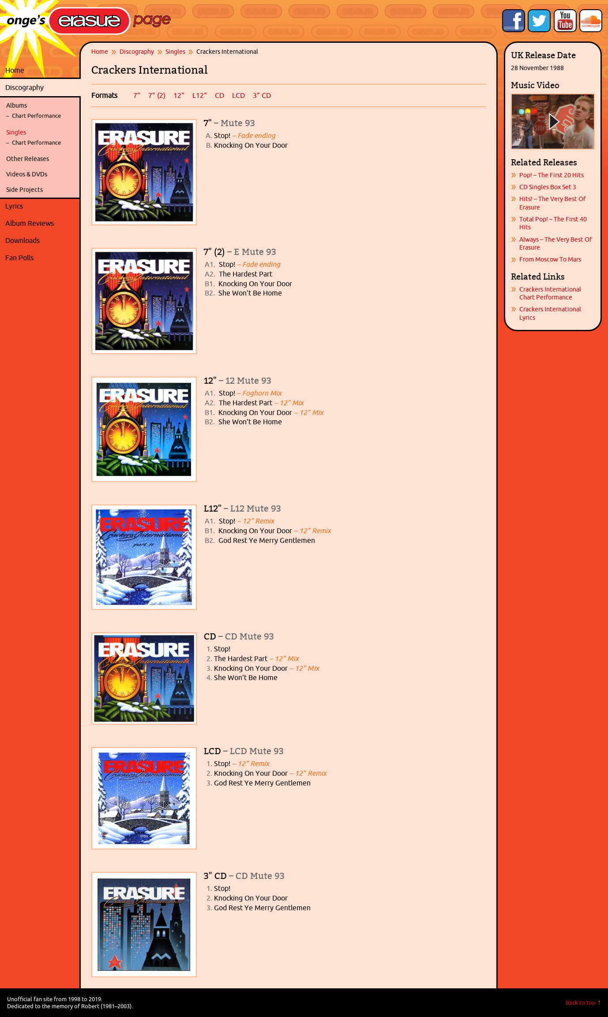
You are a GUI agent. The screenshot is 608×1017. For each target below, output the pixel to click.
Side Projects (24, 189)
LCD (238, 95)
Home (14, 70)
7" (136, 95)
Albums (16, 105)
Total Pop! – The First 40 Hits (553, 223)
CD (219, 95)
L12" (199, 95)
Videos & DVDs (26, 174)
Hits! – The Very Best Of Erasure (552, 202)
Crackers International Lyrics (550, 313)
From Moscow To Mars (550, 259)
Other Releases (27, 158)
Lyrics (40, 206)
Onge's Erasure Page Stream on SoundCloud (590, 20)
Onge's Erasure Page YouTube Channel (565, 20)
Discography (40, 88)
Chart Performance (36, 116)
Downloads (40, 241)
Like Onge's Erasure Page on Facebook (513, 20)
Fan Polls (40, 258)
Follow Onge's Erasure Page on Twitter (539, 20)
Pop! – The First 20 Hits (551, 175)
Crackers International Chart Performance (550, 293)
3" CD (262, 95)
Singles (16, 132)
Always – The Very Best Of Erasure (555, 243)
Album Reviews (29, 223)
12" (178, 95)
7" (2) (156, 95)
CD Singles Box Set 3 (547, 187)
